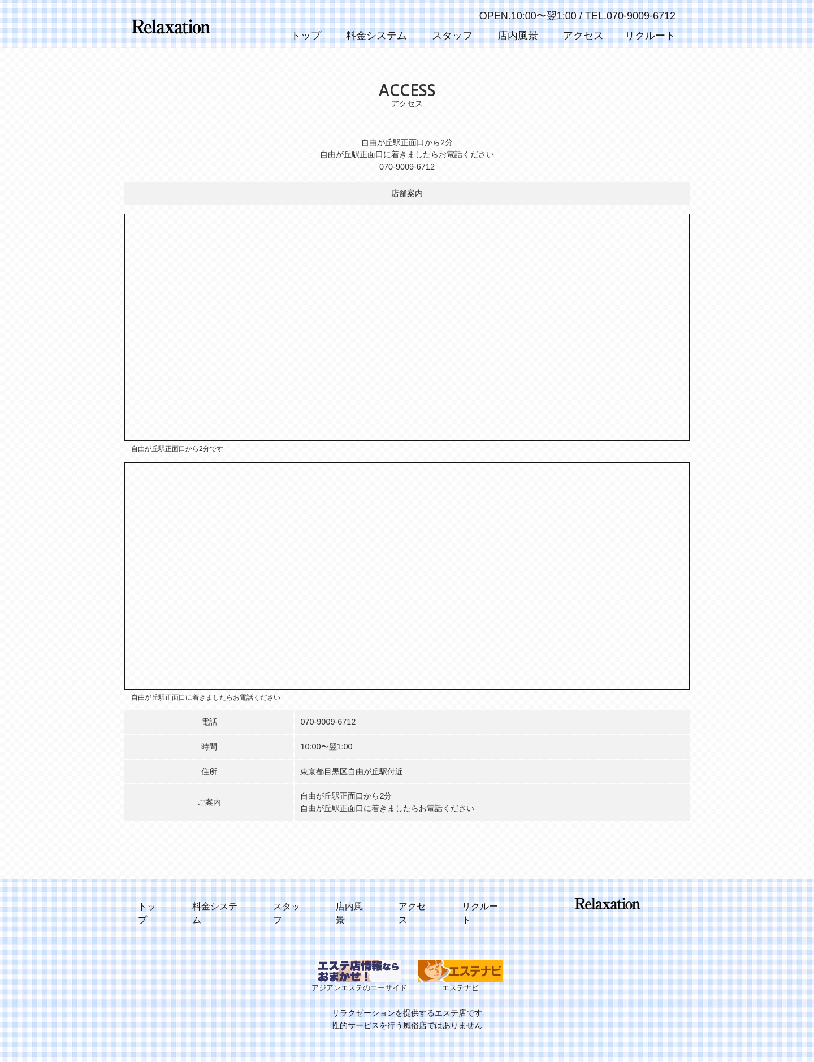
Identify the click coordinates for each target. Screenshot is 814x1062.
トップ (306, 35)
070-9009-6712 (328, 721)
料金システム (376, 35)
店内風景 (517, 35)
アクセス (583, 35)
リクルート (650, 35)
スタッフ (452, 35)
